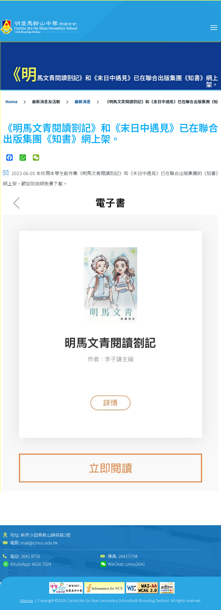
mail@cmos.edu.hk (39, 543)
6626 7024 (41, 564)
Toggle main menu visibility (214, 26)
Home (11, 101)
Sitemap (26, 600)
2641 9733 (30, 556)
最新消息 (83, 101)
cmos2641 (135, 564)
